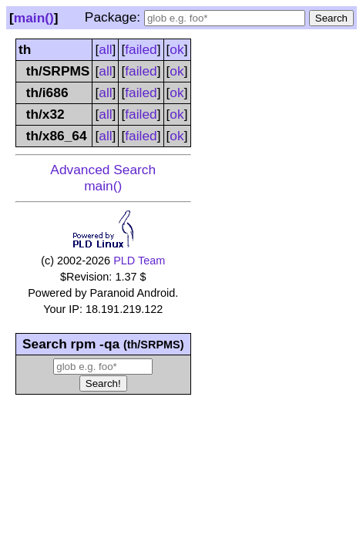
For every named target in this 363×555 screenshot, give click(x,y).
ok (176, 49)
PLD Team (139, 260)
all (105, 49)
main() (34, 17)
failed (140, 49)
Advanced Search (103, 169)
